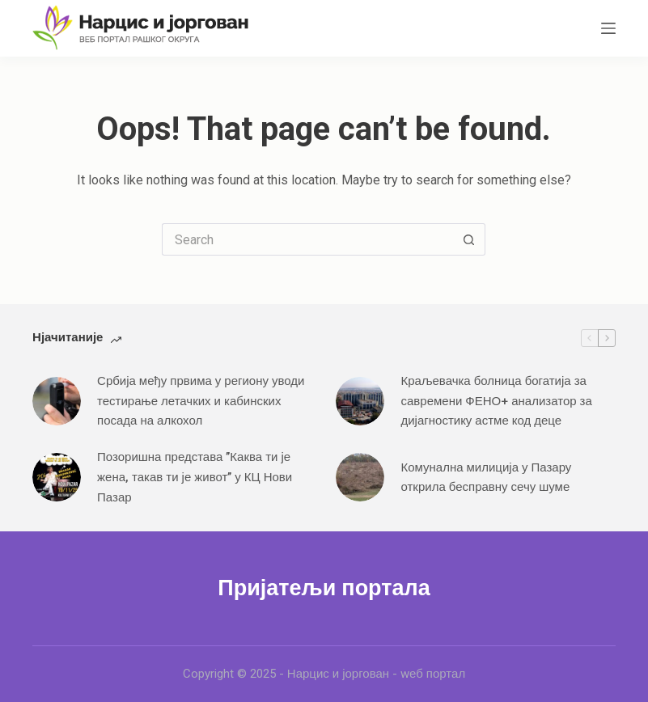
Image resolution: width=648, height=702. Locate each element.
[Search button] (469, 239)
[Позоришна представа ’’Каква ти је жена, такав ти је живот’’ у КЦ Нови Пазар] (56, 477)
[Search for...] (307, 239)
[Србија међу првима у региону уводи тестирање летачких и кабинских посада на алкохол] (56, 401)
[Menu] (608, 28)
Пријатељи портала (324, 588)
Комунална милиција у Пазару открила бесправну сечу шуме (485, 477)
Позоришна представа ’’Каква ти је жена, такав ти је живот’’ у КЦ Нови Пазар (194, 477)
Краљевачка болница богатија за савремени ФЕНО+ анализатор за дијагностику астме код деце (495, 401)
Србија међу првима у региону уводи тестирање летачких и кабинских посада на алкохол (200, 401)
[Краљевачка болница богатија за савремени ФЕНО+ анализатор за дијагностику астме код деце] (360, 401)
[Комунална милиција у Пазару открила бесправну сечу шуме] (360, 477)
